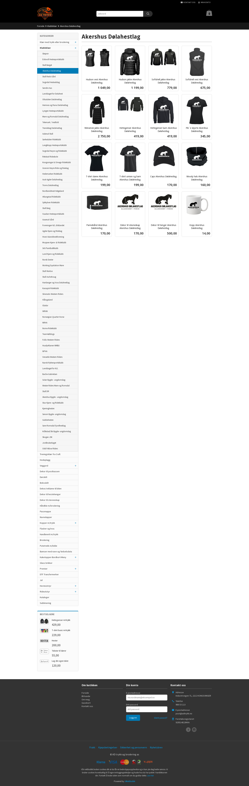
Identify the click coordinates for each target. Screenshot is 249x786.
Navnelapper (46, 517)
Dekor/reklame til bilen (50, 488)
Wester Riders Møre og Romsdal (56, 385)
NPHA (44, 351)
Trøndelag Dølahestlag (52, 128)
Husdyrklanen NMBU (51, 345)
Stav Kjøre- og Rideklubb (53, 402)
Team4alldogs (48, 334)
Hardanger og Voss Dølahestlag (56, 282)
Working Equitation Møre (53, 265)
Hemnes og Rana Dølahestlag (55, 105)
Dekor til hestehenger (50, 494)
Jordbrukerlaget (49, 442)
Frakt (92, 747)
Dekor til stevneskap (50, 500)
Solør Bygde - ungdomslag (53, 380)
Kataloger (44, 597)
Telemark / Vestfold (50, 122)
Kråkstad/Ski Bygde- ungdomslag (56, 431)
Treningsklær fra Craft (50, 454)
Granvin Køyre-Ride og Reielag (55, 168)
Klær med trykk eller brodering (54, 42)
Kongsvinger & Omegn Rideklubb (56, 162)
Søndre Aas (47, 88)
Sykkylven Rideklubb (51, 202)
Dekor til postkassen (50, 471)
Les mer (150, 775)
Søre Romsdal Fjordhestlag (54, 425)
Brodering (44, 540)
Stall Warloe (47, 271)
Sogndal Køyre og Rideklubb (54, 151)
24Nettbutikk (129, 781)
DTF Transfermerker (49, 574)
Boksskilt (44, 482)
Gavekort (86, 702)
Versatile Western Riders (52, 357)
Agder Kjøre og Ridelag (52, 231)
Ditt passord (132, 704)
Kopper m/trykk (47, 522)
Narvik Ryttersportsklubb (52, 362)
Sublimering (45, 603)
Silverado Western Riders (52, 294)
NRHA (44, 322)
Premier (43, 568)
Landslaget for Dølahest (52, 93)
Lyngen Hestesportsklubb (53, 111)
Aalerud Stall (47, 133)
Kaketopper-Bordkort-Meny (53, 557)
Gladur (45, 305)
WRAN (45, 311)
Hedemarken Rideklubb (52, 173)
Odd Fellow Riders (50, 448)
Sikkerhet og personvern (133, 747)
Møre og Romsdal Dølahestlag (55, 116)
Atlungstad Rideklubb (51, 196)
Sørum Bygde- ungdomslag (54, 414)
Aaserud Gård (48, 219)
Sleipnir (45, 53)
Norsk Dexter (47, 259)
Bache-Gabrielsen (49, 374)
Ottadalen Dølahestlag (52, 99)
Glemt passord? (160, 718)
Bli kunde (86, 696)
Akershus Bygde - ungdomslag (55, 397)
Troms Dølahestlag (50, 185)
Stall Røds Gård (49, 76)
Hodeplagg (45, 460)
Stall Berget (47, 65)
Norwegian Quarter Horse (53, 317)
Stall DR (45, 391)
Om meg (86, 699)
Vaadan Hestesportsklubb (53, 214)
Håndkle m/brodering (50, 505)
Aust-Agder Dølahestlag (52, 179)
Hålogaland (47, 299)
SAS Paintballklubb (50, 248)
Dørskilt (43, 477)
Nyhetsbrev (156, 747)
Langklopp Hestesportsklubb (54, 145)
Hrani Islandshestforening (53, 236)
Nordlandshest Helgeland (53, 191)
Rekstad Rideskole (50, 156)
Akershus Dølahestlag (52, 70)
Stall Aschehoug (49, 277)
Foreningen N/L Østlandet (53, 225)
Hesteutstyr (45, 585)
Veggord (44, 465)
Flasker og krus (47, 528)
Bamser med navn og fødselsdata (56, 551)
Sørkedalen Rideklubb (51, 139)
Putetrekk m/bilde (48, 545)
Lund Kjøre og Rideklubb (53, 254)
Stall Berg (46, 208)
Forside (40, 26)
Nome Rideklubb (49, 328)
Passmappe (45, 511)
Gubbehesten (48, 420)
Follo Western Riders (51, 339)
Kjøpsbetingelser (107, 747)
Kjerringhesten (48, 408)
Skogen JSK (47, 437)
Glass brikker (46, 563)
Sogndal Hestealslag (51, 82)
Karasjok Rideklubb (50, 288)
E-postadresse (133, 692)
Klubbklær (45, 47)
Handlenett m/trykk (49, 534)
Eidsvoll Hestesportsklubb (53, 59)
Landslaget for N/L (50, 368)
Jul (41, 580)
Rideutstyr (45, 591)
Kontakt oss (87, 706)
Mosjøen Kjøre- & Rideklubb (54, 242)
